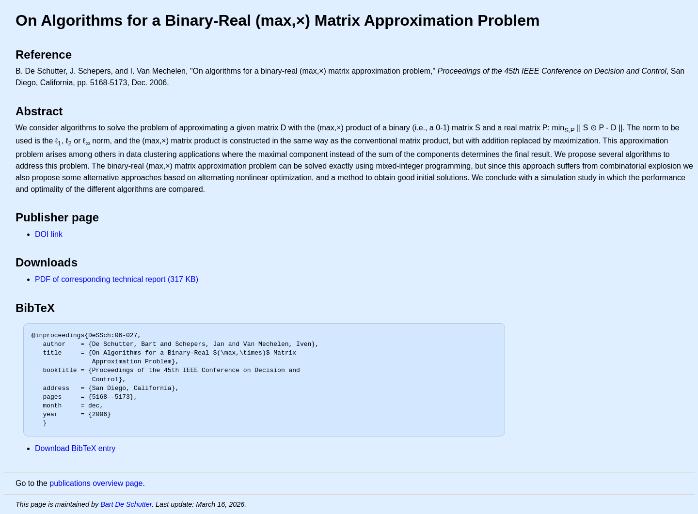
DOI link (49, 234)
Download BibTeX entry (75, 448)
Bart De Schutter (126, 504)
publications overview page (96, 483)
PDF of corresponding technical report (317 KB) (116, 279)
